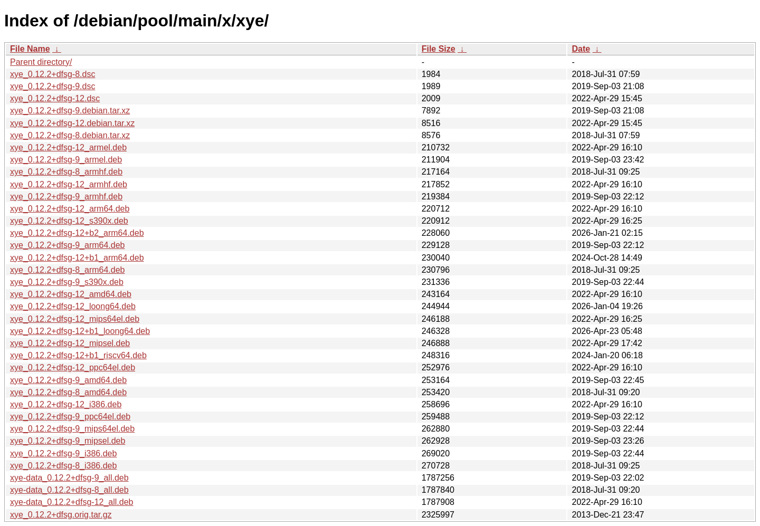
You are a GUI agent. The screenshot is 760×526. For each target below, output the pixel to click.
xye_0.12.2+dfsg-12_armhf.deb (68, 184)
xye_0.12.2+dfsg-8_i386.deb (63, 465)
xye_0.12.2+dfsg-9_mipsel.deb (67, 440)
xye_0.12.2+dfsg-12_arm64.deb (69, 208)
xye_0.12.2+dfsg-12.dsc (55, 98)
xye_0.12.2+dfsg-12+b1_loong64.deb (80, 331)
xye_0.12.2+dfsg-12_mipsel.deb (70, 343)
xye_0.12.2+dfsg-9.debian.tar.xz (70, 110)
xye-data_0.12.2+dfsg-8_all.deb (69, 489)
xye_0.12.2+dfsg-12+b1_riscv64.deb (78, 355)
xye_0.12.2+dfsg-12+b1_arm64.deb (77, 257)
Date (581, 48)
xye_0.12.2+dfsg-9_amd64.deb (68, 380)
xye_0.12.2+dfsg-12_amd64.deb (70, 294)
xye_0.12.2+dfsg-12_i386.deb (65, 404)
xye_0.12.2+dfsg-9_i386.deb (63, 453)
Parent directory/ (41, 62)
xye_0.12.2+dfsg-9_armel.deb (66, 159)
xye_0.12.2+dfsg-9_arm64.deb (67, 245)
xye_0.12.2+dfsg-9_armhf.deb (66, 196)
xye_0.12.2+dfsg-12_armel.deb (68, 147)
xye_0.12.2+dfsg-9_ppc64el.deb (70, 416)
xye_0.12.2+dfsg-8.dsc (52, 74)
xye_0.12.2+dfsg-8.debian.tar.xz (70, 135)
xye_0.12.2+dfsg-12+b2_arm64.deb (77, 232)
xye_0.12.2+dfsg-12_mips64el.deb (74, 318)
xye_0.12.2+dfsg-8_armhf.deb (66, 171)
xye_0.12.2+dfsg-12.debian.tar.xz (72, 123)
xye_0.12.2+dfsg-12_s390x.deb (69, 220)
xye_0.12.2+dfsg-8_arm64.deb (67, 269)
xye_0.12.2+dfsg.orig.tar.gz (61, 514)
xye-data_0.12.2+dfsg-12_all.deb (72, 502)
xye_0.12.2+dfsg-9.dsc (52, 86)
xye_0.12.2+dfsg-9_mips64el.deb (72, 428)
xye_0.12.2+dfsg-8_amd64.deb (68, 392)
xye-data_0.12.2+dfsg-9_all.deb (69, 477)
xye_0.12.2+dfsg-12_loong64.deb (73, 306)
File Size (438, 48)
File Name (30, 48)
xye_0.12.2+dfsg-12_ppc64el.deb (72, 367)
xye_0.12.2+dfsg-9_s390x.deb (67, 282)
